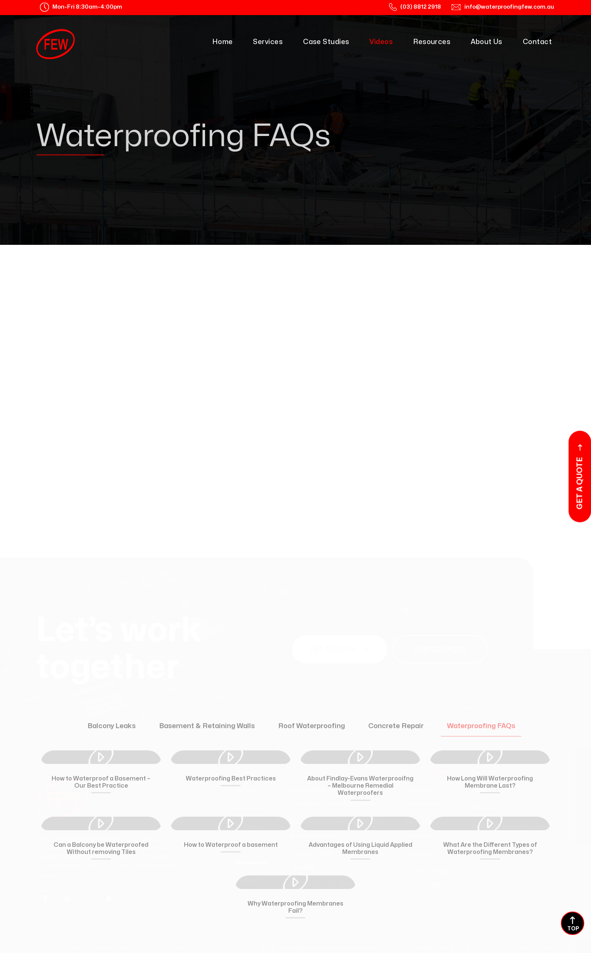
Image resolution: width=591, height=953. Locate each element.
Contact (537, 42)
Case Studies (326, 42)
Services (268, 42)
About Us (486, 42)
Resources (431, 42)
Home (222, 42)
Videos (381, 42)
